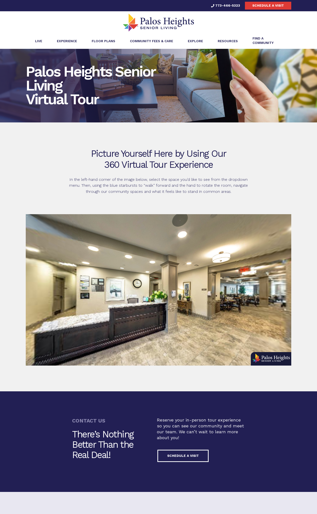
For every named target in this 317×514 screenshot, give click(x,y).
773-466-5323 (225, 5)
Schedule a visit (268, 5)
